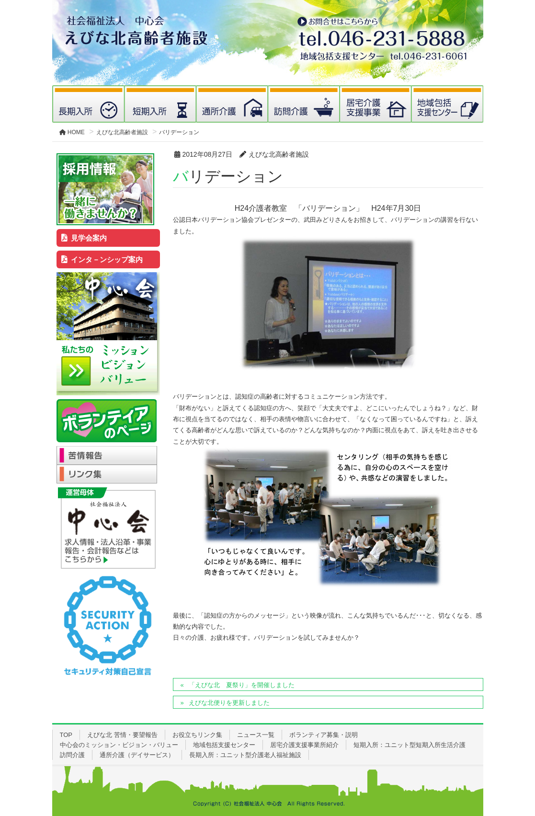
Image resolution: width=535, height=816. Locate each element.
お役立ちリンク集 (197, 734)
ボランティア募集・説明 (323, 734)
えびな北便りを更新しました (229, 702)
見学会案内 (84, 238)
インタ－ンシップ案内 (102, 259)
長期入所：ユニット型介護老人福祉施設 (245, 755)
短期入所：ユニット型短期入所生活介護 (409, 744)
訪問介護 (72, 755)
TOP (66, 734)
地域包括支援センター (224, 744)
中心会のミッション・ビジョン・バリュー (119, 744)
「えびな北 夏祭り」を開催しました (242, 685)
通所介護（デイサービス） (137, 755)
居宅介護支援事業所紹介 (304, 744)
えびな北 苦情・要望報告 (122, 734)
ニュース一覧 (255, 734)
